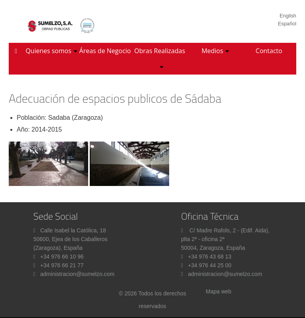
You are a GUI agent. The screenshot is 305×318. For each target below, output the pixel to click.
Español (287, 24)
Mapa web (219, 291)
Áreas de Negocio (105, 50)
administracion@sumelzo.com (77, 274)
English (288, 16)
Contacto (269, 50)
